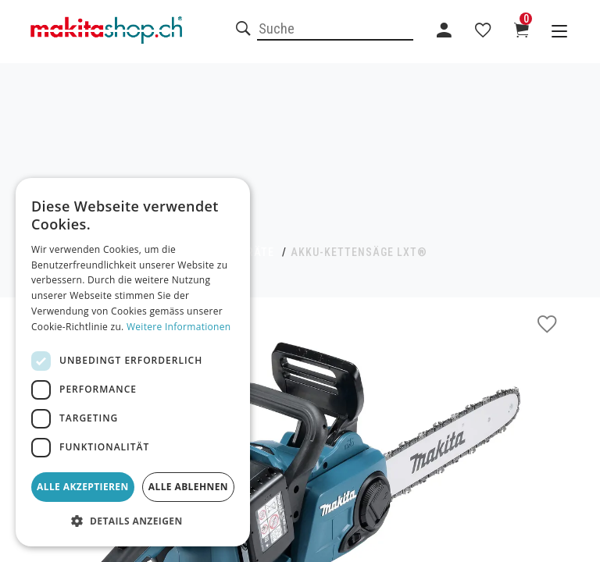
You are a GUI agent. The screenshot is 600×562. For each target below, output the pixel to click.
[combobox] (335, 30)
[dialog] (133, 362)
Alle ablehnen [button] (188, 486)
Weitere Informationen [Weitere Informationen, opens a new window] (179, 326)
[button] (132, 521)
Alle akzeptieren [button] (83, 486)
